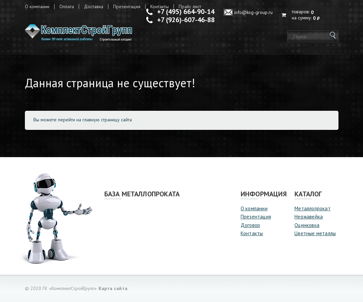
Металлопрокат (312, 208)
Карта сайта (113, 288)
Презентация (126, 6)
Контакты (252, 233)
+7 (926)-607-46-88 (186, 19)
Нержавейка (308, 216)
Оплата (66, 6)
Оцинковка (306, 225)
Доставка (93, 6)
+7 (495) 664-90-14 (185, 11)
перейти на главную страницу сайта (95, 120)
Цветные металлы (315, 233)
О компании (37, 6)
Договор (250, 225)
